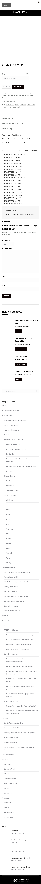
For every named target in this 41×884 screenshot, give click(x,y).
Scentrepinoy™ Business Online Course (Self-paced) (21, 680)
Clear (27, 73)
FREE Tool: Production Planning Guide (18, 644)
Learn (4, 625)
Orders (6, 807)
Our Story (7, 764)
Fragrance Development (12, 737)
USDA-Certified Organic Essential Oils (16, 582)
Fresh (8, 519)
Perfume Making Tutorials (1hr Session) (19, 666)
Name (4, 276)
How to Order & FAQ (10, 783)
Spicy (8, 558)
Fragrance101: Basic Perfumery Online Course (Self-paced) (21, 672)
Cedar (16, 104)
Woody (8, 563)
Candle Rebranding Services (13, 723)
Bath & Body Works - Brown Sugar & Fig (25, 339)
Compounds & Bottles (9, 591)
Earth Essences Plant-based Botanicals (17, 572)
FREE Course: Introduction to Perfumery (19, 635)
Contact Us (8, 793)
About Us (5, 759)
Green (8, 534)
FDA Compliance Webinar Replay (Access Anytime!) (20, 695)
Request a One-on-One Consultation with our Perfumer (19, 748)
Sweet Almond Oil (21, 356)
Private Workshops (10, 742)
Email (4, 285)
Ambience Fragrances (11, 430)
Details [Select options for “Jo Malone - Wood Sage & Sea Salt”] (18, 331)
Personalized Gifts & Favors (13, 728)
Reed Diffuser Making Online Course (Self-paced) (20, 687)
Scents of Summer (12, 490)
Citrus (8, 510)
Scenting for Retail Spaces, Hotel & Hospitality (19, 733)
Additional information (12, 124)
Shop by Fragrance (10, 495)
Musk (4, 107)
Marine (8, 543)
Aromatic (9, 505)
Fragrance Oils (7, 415)
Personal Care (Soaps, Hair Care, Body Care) (21, 466)
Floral (8, 514)
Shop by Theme (9, 476)
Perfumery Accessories (12, 611)
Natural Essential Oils (11, 577)
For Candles (10, 454)
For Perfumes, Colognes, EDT (16, 449)
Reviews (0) (7, 129)
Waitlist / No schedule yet (12, 701)
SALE (4, 406)
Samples (5, 615)
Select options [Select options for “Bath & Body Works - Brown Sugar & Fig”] (20, 349)
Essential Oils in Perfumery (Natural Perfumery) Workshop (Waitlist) (22, 712)
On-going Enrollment (11, 654)
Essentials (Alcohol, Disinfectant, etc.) (16, 596)
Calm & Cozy (13, 93)
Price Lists (5, 620)
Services (5, 718)
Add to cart (18, 86)
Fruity (8, 524)
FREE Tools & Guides (11, 630)
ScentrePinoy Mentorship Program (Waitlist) (21, 706)
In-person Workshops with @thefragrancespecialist (15, 660)
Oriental (9, 95)
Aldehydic (9, 500)
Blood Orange (9, 104)
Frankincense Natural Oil (24, 371)
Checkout (7, 803)
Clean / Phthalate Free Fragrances (15, 420)
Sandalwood (16, 107)
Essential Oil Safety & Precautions (17, 649)
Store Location (9, 774)
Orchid (9, 107)
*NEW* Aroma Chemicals (10, 411)
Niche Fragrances (10, 435)
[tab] (20, 117)
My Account (6, 798)
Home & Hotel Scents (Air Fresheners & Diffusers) (19, 460)
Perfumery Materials (18, 95)
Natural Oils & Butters (9, 567)
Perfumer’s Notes (8, 755)
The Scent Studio (10, 779)
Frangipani (23, 104)
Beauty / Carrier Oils (11, 587)
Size (3, 74)
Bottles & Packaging (11, 606)
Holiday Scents (11, 481)
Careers (7, 788)
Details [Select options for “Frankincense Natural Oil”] (18, 379)
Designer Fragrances (24, 93)
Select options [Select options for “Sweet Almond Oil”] (20, 364)
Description (7, 119)
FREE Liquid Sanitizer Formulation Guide (19, 640)
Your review (7, 248)
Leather (9, 538)
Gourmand (9, 529)
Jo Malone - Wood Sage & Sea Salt (26, 321)
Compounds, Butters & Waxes (14, 601)
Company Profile (9, 769)
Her (5, 95)
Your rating (7, 240)
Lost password (9, 817)
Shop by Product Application (13, 440)
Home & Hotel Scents (11, 425)
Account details (9, 812)
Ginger (29, 104)
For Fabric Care (11, 471)
